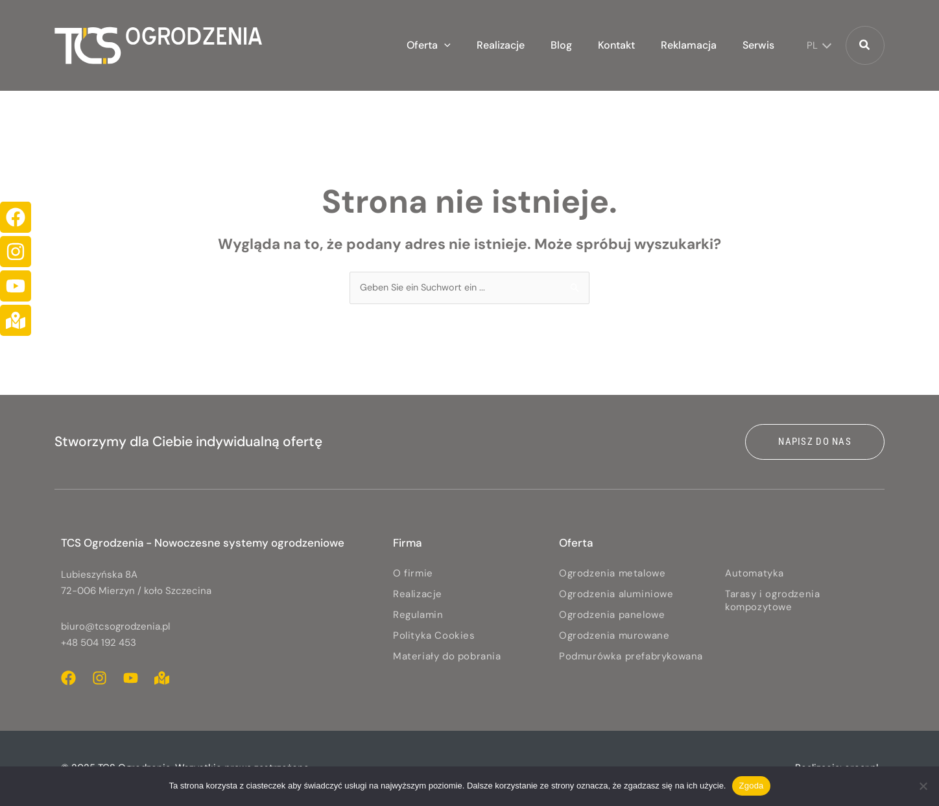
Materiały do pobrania (447, 656)
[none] (816, 45)
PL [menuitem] (812, 45)
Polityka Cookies (434, 636)
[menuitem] (816, 45)
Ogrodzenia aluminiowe (616, 594)
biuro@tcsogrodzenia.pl (115, 627)
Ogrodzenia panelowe (612, 615)
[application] (479, 45)
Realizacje (417, 594)
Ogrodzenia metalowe (612, 573)
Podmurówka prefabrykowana (631, 656)
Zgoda (751, 785)
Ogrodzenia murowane (614, 636)
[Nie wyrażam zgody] (922, 785)
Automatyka (754, 573)
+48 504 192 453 (98, 643)
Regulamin (418, 615)
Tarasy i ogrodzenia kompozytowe (772, 601)
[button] (464, 45)
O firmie (413, 573)
